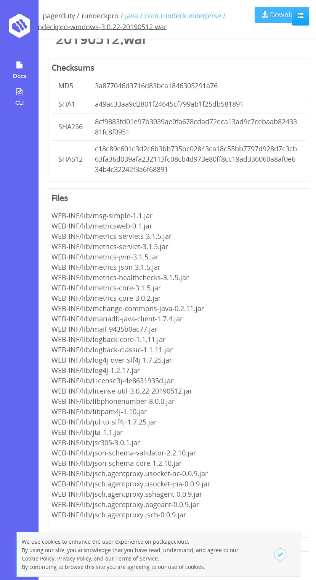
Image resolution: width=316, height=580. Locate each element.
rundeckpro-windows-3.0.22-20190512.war (99, 26)
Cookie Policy (38, 558)
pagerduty (59, 15)
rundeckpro (100, 15)
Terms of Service (136, 558)
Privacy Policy (74, 558)
